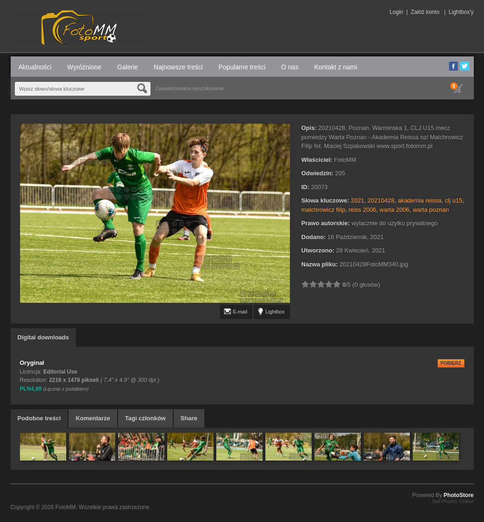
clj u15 (454, 200)
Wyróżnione (84, 67)
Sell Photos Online (453, 501)
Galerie (127, 67)
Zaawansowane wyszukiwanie (190, 88)
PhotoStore (459, 495)
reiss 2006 (362, 209)
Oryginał (32, 362)
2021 (357, 200)
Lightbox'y (461, 12)
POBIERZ (450, 363)
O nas (289, 67)
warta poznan (431, 209)
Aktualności (35, 67)
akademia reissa (420, 200)
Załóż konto (425, 12)
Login (396, 12)
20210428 (381, 200)
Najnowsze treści (178, 67)
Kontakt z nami (335, 67)
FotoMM (65, 507)
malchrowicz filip (324, 209)
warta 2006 (394, 209)
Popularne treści (242, 67)
